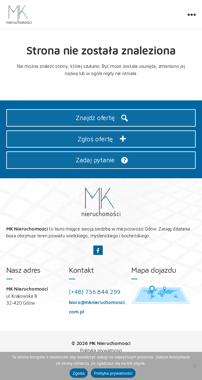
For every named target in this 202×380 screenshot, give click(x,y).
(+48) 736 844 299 (94, 291)
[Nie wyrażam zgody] (194, 366)
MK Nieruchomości (110, 343)
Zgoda (79, 373)
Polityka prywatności (101, 350)
